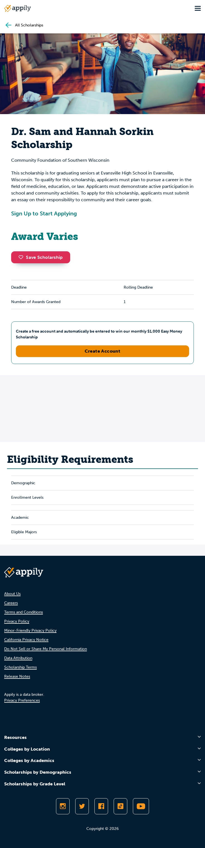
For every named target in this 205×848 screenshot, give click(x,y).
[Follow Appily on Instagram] (63, 806)
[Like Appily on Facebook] (101, 806)
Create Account (103, 351)
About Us (12, 593)
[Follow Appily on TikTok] (120, 806)
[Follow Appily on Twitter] (82, 806)
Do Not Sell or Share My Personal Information (45, 649)
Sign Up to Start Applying (44, 213)
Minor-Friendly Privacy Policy (30, 630)
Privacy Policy (16, 621)
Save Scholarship (41, 257)
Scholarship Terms (20, 667)
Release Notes (17, 676)
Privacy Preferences (22, 700)
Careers (11, 603)
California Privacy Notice (26, 639)
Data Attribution (18, 658)
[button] (22, 257)
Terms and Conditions (23, 612)
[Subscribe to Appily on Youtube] (141, 806)
